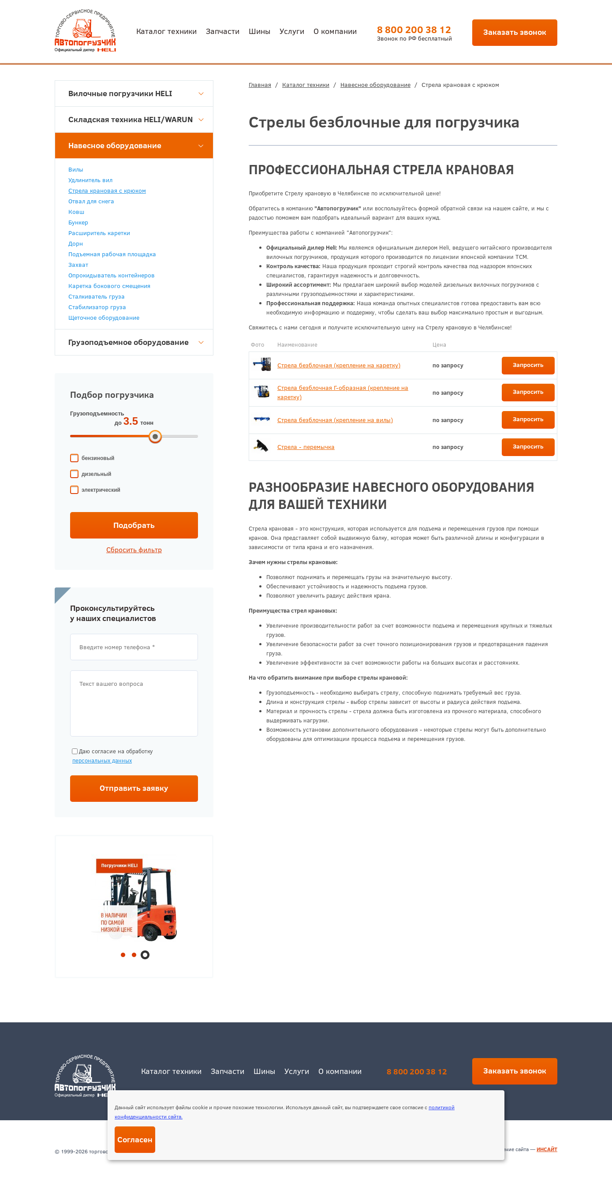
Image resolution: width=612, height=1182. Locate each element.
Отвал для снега (91, 201)
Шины (259, 31)
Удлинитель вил (90, 180)
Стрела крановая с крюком (107, 190)
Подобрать (134, 525)
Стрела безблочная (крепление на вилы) (335, 419)
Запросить (528, 364)
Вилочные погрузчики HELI (136, 93)
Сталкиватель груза (96, 296)
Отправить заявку (134, 787)
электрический (101, 490)
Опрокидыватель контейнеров (111, 275)
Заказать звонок (514, 31)
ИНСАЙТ (547, 1149)
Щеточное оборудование (103, 317)
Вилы (75, 169)
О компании (335, 31)
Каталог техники (166, 31)
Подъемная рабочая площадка (112, 254)
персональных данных (102, 760)
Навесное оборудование (375, 84)
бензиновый (98, 458)
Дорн (75, 243)
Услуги (292, 31)
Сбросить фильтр (134, 549)
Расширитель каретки (99, 232)
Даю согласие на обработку (111, 756)
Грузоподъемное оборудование (136, 342)
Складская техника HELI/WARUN (136, 119)
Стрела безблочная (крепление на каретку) (338, 365)
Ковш (76, 211)
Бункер (78, 222)
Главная (260, 84)
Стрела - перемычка (306, 446)
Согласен (135, 1139)
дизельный (96, 474)
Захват (78, 264)
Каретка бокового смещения (109, 285)
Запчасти (222, 31)
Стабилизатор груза (97, 307)
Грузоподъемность (97, 413)
